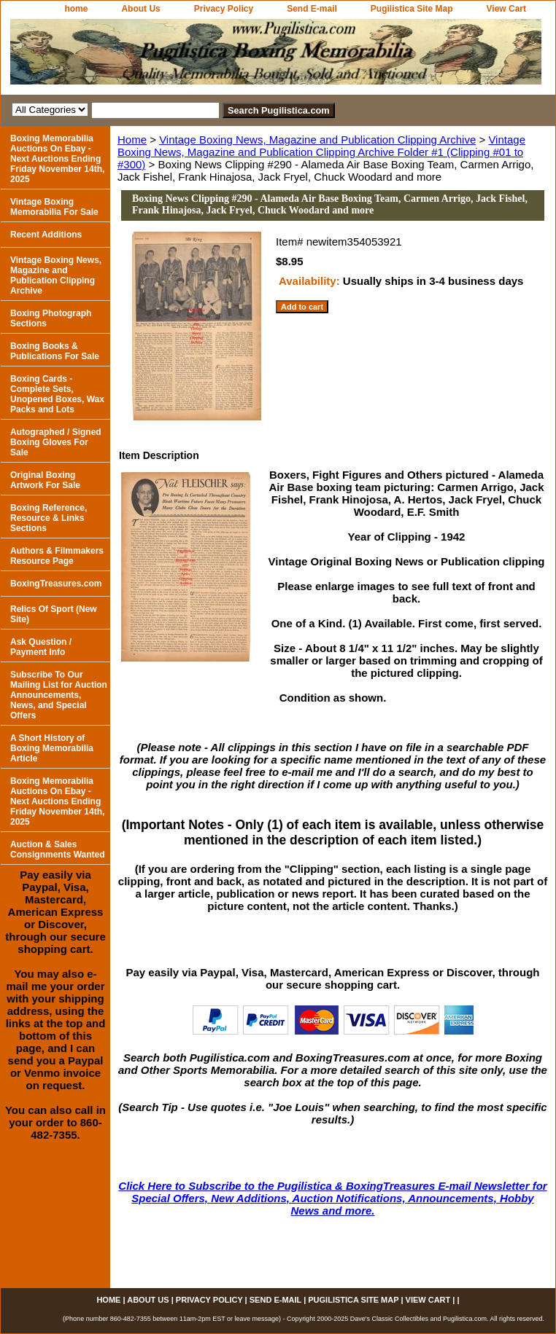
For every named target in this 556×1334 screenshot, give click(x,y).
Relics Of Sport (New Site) (53, 614)
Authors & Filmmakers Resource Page (57, 556)
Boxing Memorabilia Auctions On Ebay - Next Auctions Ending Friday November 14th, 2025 (57, 158)
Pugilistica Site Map (412, 9)
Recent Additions (46, 234)
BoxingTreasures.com (55, 583)
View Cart (506, 9)
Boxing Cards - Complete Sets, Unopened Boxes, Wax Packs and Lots (57, 394)
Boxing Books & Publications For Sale (54, 351)
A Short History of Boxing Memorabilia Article (51, 748)
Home (132, 139)
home (76, 9)
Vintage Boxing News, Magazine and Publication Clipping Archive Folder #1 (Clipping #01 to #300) (321, 151)
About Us (140, 9)
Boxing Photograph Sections (50, 318)
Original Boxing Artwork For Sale (45, 480)
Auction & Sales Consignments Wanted (57, 849)
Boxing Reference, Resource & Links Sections (48, 518)
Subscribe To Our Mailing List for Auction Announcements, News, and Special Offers (58, 695)
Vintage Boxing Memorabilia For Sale (54, 207)
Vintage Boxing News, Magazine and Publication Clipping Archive (317, 139)
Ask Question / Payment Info (41, 647)
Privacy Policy (223, 9)
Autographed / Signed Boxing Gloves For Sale (55, 442)
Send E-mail (312, 9)
